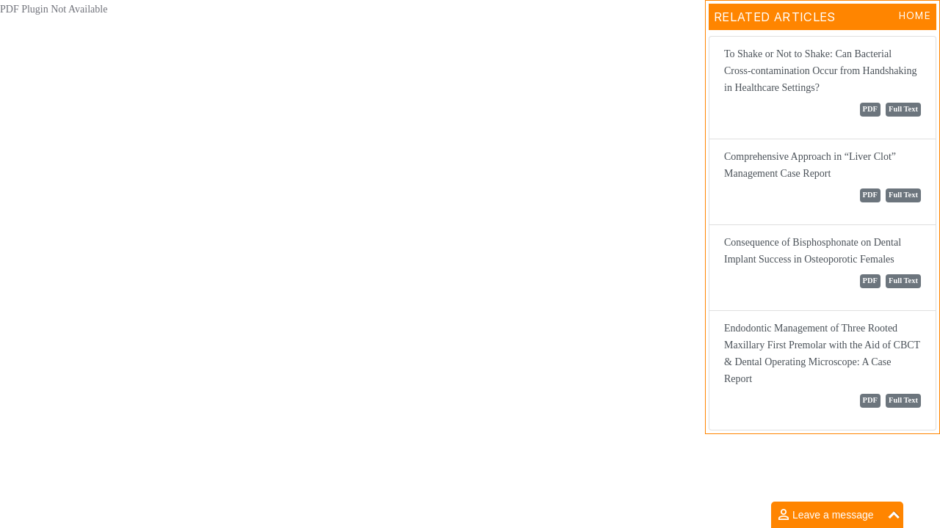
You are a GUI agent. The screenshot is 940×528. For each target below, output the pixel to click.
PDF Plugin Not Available (53, 9)
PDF (870, 109)
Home (914, 15)
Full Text (903, 109)
